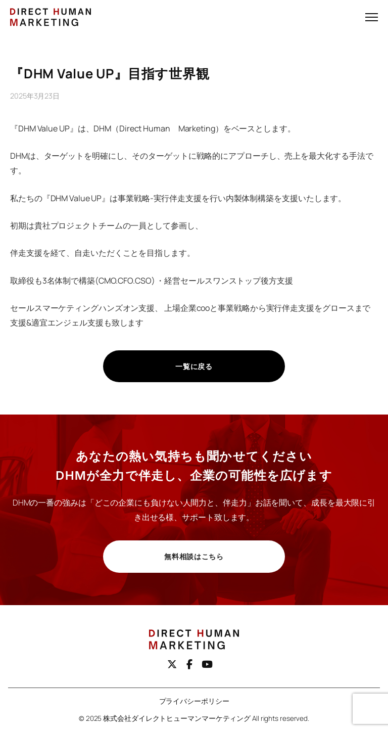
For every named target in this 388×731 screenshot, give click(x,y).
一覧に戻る (194, 366)
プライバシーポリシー (194, 701)
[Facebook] (189, 664)
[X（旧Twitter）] (172, 664)
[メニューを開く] (371, 17)
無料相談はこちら (194, 556)
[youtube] (207, 664)
